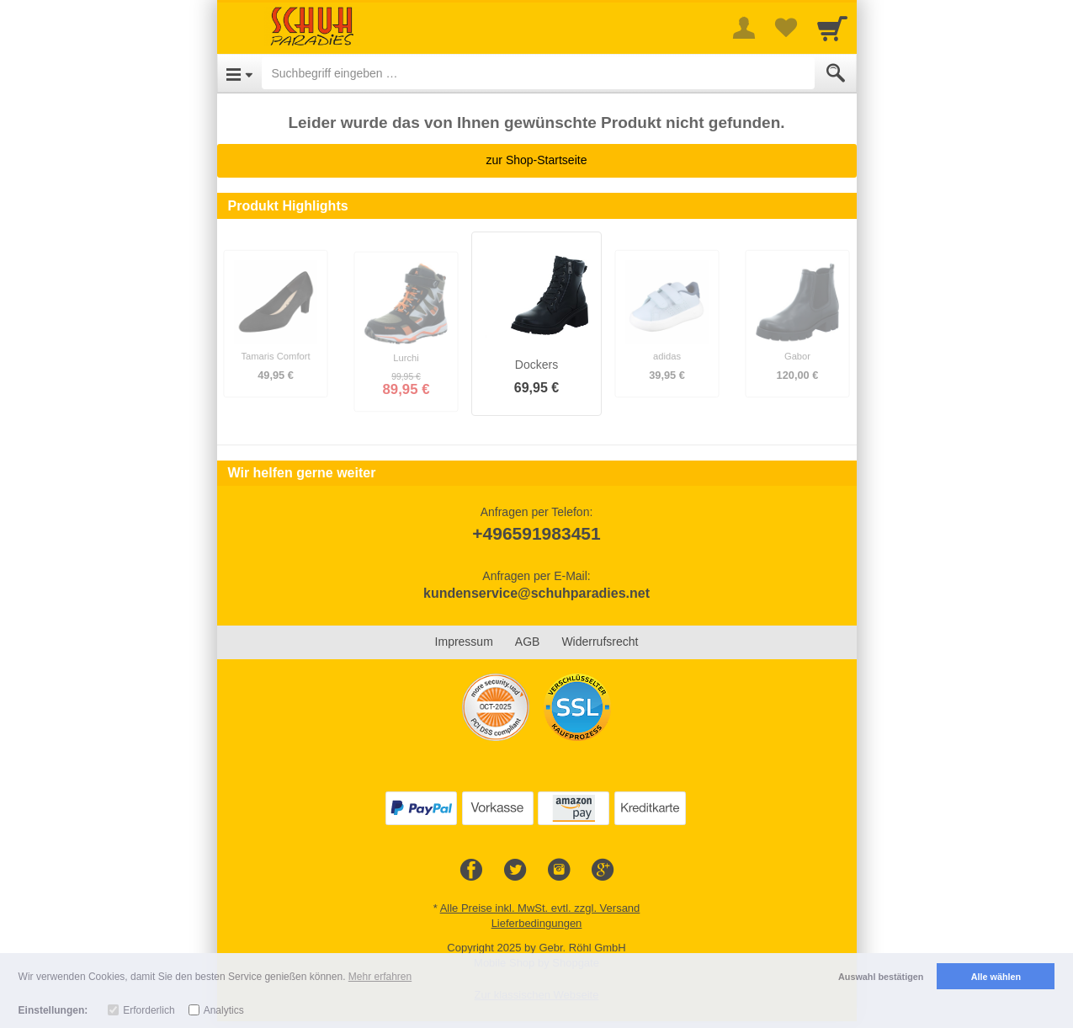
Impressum (464, 641)
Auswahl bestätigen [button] (880, 977)
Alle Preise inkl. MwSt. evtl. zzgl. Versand (540, 908)
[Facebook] (471, 870)
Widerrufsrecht (599, 641)
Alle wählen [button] (996, 977)
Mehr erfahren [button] (380, 977)
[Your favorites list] (786, 27)
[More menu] (744, 27)
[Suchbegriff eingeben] (538, 73)
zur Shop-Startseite (536, 160)
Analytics (224, 1010)
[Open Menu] (239, 73)
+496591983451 (536, 533)
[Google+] (602, 870)
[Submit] (836, 73)
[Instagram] (559, 870)
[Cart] (832, 27)
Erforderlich (148, 1010)
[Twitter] (515, 870)
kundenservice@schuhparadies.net (536, 593)
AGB (527, 641)
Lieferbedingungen (536, 923)
